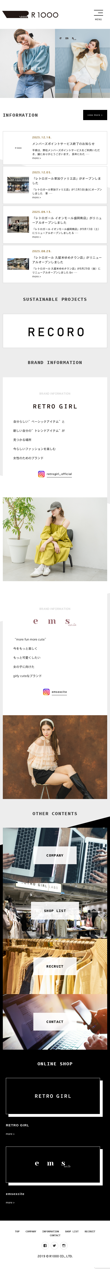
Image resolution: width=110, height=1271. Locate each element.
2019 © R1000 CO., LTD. (55, 1260)
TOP (17, 1235)
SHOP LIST (72, 1235)
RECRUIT (90, 1235)
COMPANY (31, 1235)
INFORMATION (50, 1235)
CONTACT (55, 1239)
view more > (95, 115)
